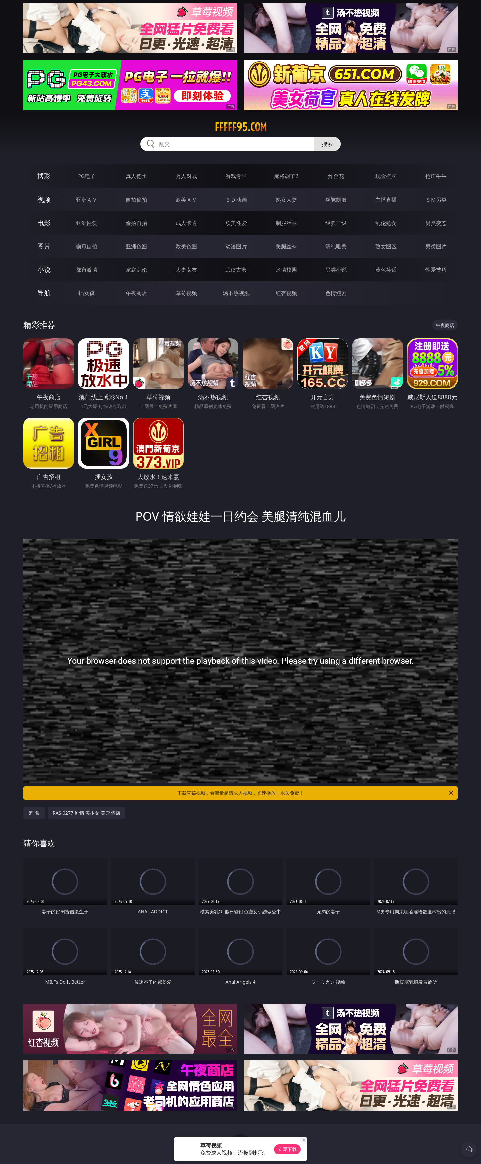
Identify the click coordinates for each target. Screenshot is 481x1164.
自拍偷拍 (136, 199)
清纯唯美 (336, 246)
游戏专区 (236, 176)
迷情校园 (286, 269)
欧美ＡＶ (186, 199)
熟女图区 (386, 246)
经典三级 (336, 223)
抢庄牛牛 (436, 176)
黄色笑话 (386, 269)
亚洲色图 (136, 246)
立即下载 (287, 1149)
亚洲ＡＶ (86, 199)
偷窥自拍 (86, 246)
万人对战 (186, 176)
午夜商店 (136, 293)
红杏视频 (286, 293)
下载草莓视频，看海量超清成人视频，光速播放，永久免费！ (315, 793)
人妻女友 (186, 269)
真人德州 (136, 176)
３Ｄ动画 (236, 199)
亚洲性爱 (86, 223)
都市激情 (86, 269)
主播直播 (386, 199)
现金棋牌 (386, 176)
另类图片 (436, 246)
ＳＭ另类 (436, 199)
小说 (44, 269)
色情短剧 (336, 293)
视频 (44, 199)
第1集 (34, 813)
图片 (44, 246)
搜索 (327, 144)
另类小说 (336, 269)
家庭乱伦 (136, 269)
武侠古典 (236, 269)
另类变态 (436, 223)
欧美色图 (186, 246)
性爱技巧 (436, 269)
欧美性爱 (236, 223)
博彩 (44, 175)
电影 (44, 222)
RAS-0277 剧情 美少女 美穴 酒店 (86, 813)
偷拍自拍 (136, 223)
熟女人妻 (286, 199)
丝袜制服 (336, 199)
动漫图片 (236, 246)
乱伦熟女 (386, 223)
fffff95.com (241, 127)
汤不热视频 (236, 293)
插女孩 (86, 293)
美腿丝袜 (286, 246)
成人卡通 (186, 223)
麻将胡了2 (286, 176)
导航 (44, 292)
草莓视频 (186, 293)
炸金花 (336, 176)
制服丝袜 (286, 223)
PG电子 (86, 176)
